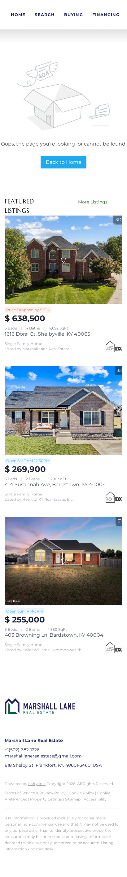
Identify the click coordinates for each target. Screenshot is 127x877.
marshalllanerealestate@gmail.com (43, 756)
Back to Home (63, 162)
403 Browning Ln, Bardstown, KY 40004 (54, 635)
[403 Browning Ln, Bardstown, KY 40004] (63, 561)
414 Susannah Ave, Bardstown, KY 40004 (55, 484)
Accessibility (95, 799)
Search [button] (45, 14)
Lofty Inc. (37, 783)
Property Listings (46, 799)
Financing (106, 14)
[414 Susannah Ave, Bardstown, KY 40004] (63, 410)
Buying (73, 14)
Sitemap (73, 799)
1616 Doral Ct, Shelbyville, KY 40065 (47, 334)
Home (18, 14)
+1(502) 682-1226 (22, 750)
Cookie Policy (81, 793)
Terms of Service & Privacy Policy (35, 793)
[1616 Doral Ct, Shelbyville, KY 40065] (63, 260)
